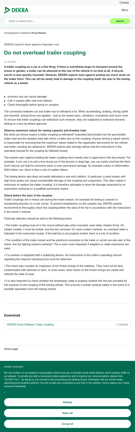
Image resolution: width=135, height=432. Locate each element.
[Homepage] (9, 33)
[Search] (120, 21)
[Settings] (67, 403)
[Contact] (124, 2)
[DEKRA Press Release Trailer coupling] (67, 324)
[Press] (29, 33)
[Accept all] (67, 424)
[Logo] (17, 10)
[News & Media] (20, 33)
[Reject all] (67, 414)
